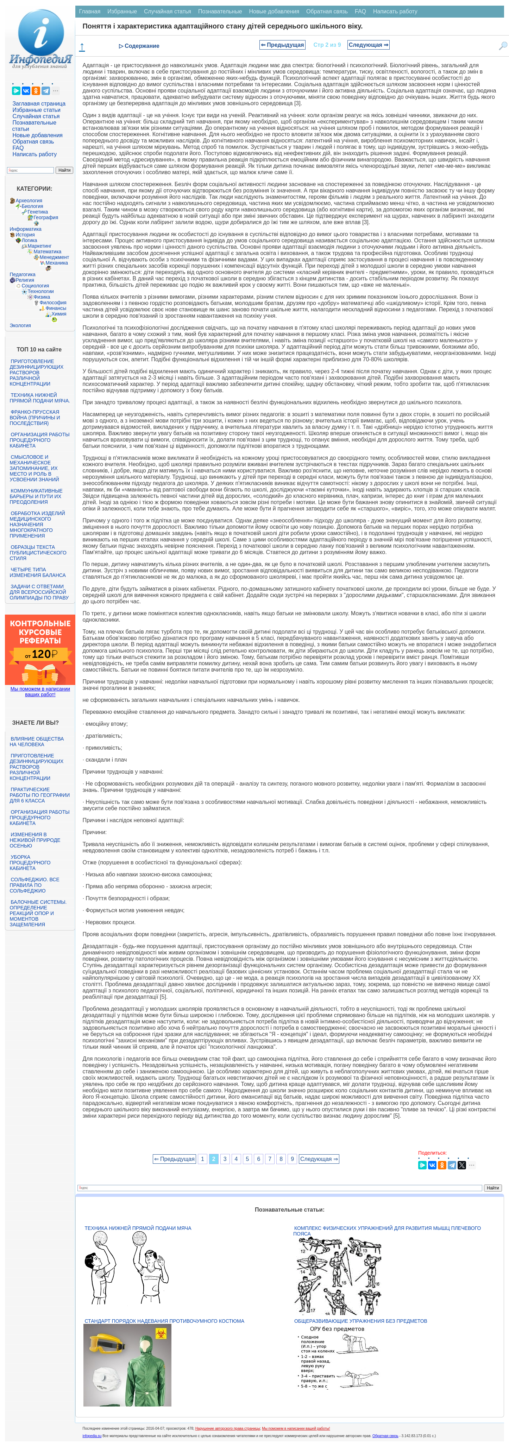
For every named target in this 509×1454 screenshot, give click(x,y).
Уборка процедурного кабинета (30, 862)
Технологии (40, 291)
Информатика (25, 229)
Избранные (122, 11)
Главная (89, 11)
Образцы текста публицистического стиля (38, 552)
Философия (52, 302)
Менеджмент (54, 257)
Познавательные (220, 11)
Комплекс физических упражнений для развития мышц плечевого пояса (387, 1231)
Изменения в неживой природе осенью (35, 840)
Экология (20, 325)
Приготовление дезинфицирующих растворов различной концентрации (36, 372)
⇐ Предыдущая (282, 45)
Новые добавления (37, 135)
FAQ (18, 148)
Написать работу (34, 154)
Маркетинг (39, 246)
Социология (35, 285)
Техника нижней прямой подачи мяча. (40, 398)
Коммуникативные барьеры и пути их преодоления (36, 496)
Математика (47, 251)
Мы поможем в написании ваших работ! (40, 691)
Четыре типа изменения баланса (37, 572)
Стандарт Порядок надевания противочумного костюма (164, 1321)
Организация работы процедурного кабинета (39, 440)
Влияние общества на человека (37, 741)
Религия (24, 280)
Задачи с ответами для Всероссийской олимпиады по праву (39, 592)
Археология (28, 200)
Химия (58, 314)
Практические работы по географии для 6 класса (40, 795)
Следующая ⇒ (369, 45)
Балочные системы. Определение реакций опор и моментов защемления (38, 913)
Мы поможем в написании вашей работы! (296, 1428)
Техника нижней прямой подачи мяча (137, 1228)
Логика (29, 240)
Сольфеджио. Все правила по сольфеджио (34, 885)
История (24, 234)
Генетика (37, 212)
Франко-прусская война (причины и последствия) (35, 417)
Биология (32, 206)
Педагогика (22, 274)
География (45, 217)
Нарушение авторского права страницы (227, 1428)
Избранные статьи (36, 110)
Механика (56, 263)
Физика (41, 297)
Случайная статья (35, 116)
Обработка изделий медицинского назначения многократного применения (37, 524)
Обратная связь (33, 142)
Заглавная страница (38, 104)
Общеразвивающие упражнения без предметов (360, 1321)
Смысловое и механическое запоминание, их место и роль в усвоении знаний (34, 468)
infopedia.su (91, 1436)
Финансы (55, 308)
